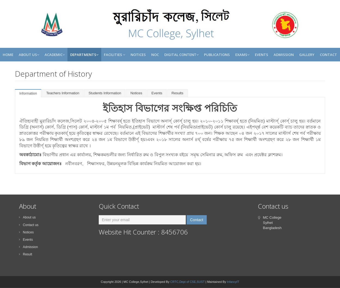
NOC (155, 54)
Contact (328, 54)
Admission (284, 54)
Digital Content (181, 54)
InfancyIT (233, 281)
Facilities (114, 54)
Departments (84, 54)
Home (8, 54)
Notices (138, 54)
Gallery (306, 54)
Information (28, 93)
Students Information (104, 93)
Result (25, 254)
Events (261, 54)
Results (177, 93)
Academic (55, 54)
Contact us (28, 225)
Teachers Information (62, 93)
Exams (242, 54)
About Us (29, 54)
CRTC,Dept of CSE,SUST (187, 281)
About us (27, 217)
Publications (217, 54)
